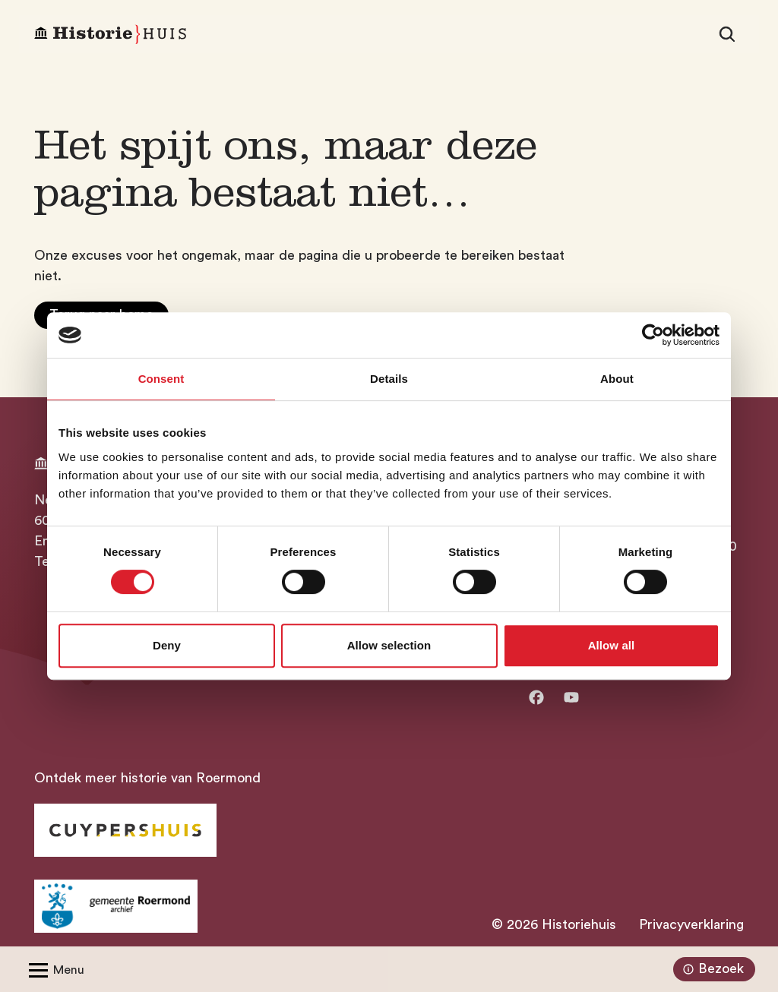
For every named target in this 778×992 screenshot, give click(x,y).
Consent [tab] (161, 378)
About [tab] (617, 378)
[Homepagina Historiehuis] (110, 34)
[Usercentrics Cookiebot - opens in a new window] (653, 335)
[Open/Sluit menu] (53, 969)
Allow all (611, 645)
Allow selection (389, 645)
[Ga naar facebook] (536, 697)
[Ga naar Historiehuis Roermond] (125, 830)
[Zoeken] (727, 34)
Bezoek (711, 969)
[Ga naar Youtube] (571, 697)
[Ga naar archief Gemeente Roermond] (116, 906)
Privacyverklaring (691, 924)
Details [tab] (389, 378)
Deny (167, 645)
